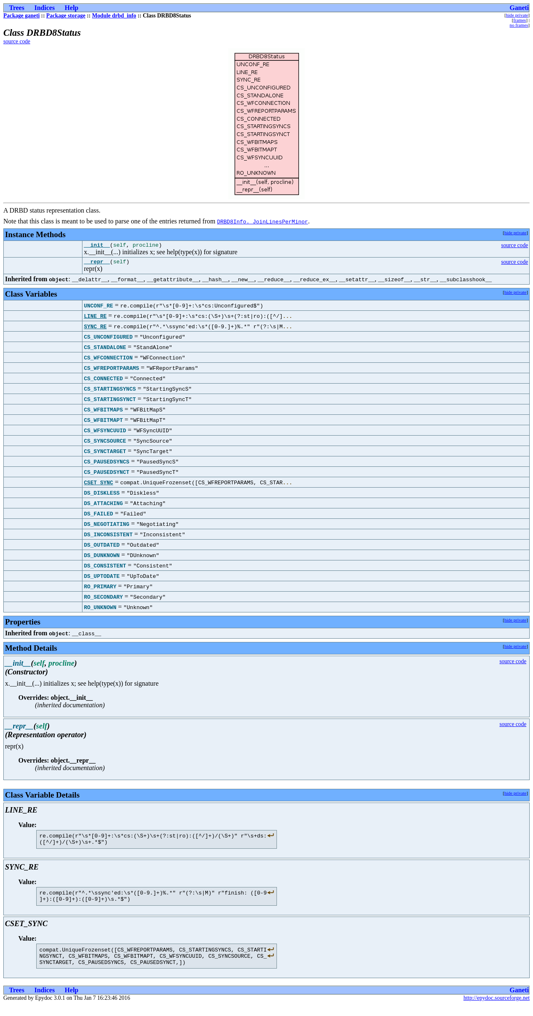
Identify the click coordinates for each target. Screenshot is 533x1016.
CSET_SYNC (98, 484)
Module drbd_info (114, 15)
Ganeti (519, 7)
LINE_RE (95, 318)
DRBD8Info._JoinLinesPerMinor (262, 221)
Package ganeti (21, 15)
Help (71, 7)
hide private (517, 14)
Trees (17, 7)
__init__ (97, 246)
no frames (519, 24)
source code (16, 41)
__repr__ (97, 264)
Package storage (65, 15)
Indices (44, 7)
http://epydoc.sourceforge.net (496, 1009)
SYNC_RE (95, 328)
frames (519, 19)
